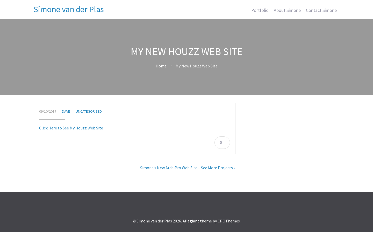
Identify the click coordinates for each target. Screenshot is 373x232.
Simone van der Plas (69, 9)
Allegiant (191, 220)
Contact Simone (321, 10)
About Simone (287, 10)
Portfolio (260, 10)
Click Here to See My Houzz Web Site (71, 127)
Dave (66, 111)
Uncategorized (89, 111)
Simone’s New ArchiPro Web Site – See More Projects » (187, 167)
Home (161, 65)
